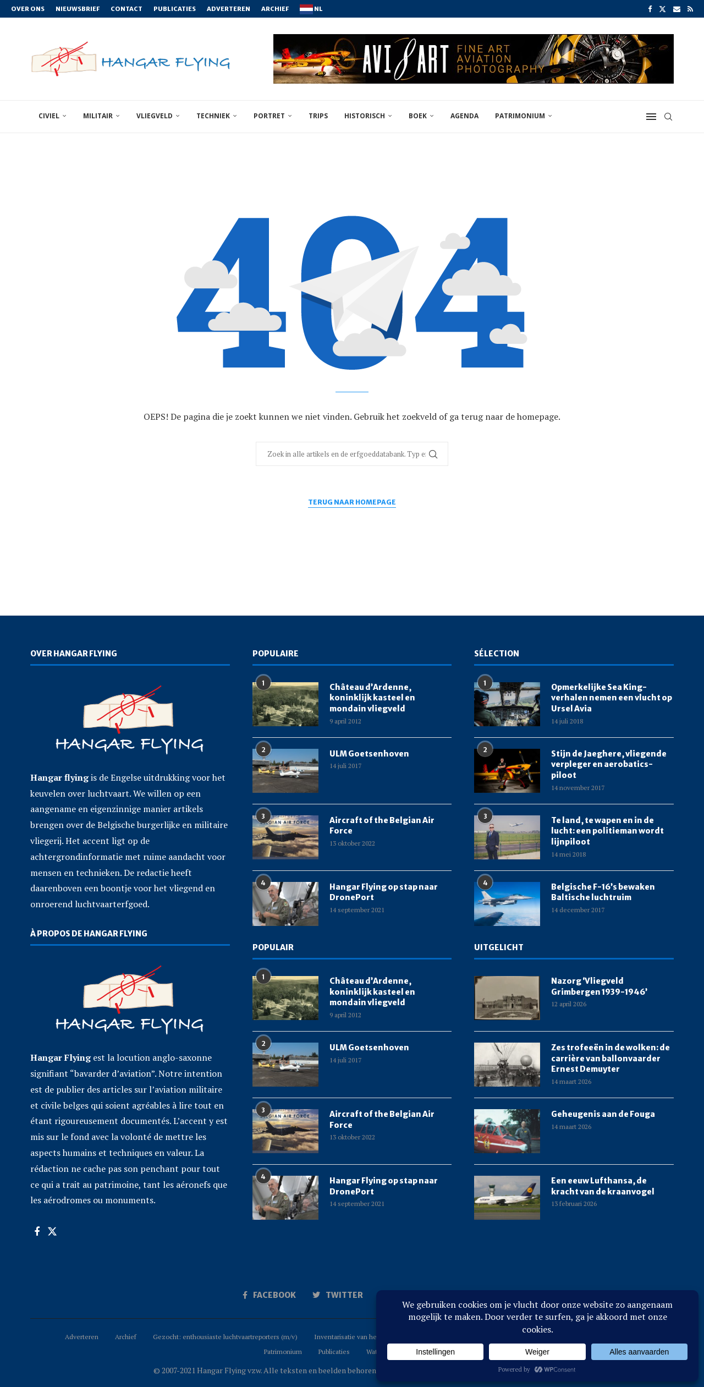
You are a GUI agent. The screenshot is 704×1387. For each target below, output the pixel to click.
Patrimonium (520, 115)
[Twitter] (662, 9)
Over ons (28, 9)
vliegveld (154, 115)
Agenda (464, 115)
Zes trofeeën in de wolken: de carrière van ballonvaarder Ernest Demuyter (610, 1058)
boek (418, 115)
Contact (126, 9)
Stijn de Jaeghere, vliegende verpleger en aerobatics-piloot (609, 764)
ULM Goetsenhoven (369, 754)
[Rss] (690, 9)
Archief (275, 9)
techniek (213, 115)
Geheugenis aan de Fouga (603, 1114)
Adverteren (228, 9)
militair (98, 115)
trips (318, 115)
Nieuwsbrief (78, 9)
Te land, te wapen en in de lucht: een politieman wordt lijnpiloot (607, 831)
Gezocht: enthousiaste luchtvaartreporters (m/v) (225, 1337)
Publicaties (174, 9)
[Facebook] (650, 9)
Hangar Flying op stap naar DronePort (383, 892)
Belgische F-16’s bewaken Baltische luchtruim (603, 892)
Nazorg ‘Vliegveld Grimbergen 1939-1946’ (599, 986)
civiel (48, 115)
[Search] (668, 117)
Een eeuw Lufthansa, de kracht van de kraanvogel (602, 1186)
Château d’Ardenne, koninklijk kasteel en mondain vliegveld (372, 698)
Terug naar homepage (352, 502)
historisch (364, 115)
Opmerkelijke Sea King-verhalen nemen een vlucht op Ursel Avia (611, 698)
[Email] (676, 9)
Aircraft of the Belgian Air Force (382, 825)
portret (269, 115)
